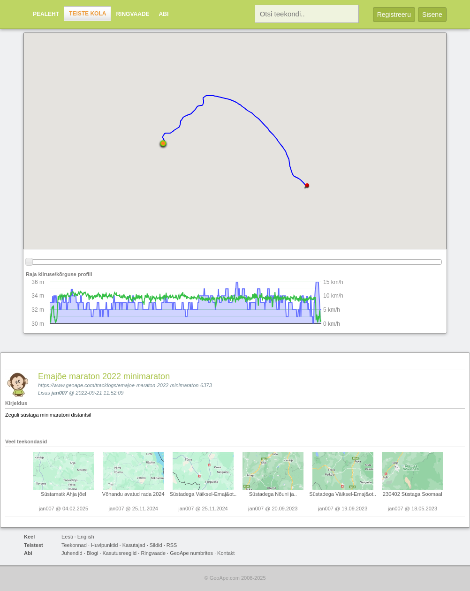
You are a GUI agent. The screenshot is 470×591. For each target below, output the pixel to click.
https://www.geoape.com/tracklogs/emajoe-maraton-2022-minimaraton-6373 (125, 385)
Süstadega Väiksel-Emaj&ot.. (203, 494)
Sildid (156, 545)
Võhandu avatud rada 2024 (133, 494)
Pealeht (46, 14)
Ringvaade (132, 14)
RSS (172, 545)
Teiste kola (87, 13)
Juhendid (72, 553)
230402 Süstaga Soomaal (412, 494)
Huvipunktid (104, 545)
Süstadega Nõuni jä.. (273, 494)
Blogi (92, 553)
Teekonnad (74, 545)
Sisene (432, 14)
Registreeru (394, 14)
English (85, 536)
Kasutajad (133, 545)
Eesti (67, 536)
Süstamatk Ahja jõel (63, 494)
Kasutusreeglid (119, 553)
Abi (164, 14)
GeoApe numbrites (191, 553)
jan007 (60, 393)
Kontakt (226, 553)
